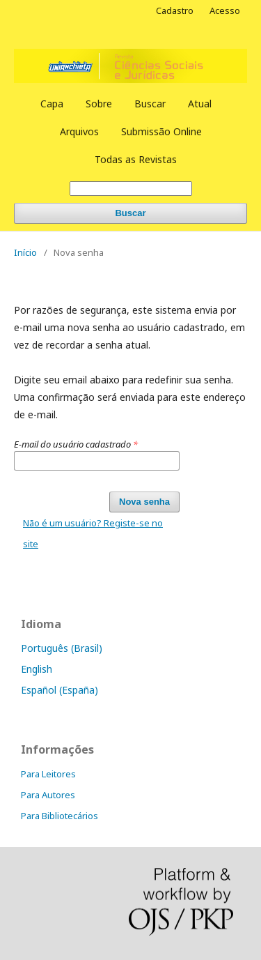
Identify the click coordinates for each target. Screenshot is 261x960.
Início (25, 252)
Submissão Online (161, 131)
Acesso (224, 10)
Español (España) (59, 689)
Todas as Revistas (136, 159)
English (36, 669)
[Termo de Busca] (131, 188)
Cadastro (174, 10)
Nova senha (144, 501)
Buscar (150, 103)
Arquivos (79, 131)
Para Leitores (48, 774)
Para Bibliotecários (59, 815)
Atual (200, 103)
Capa (51, 103)
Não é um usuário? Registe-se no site (93, 533)
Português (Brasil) (61, 648)
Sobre (99, 103)
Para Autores (48, 794)
